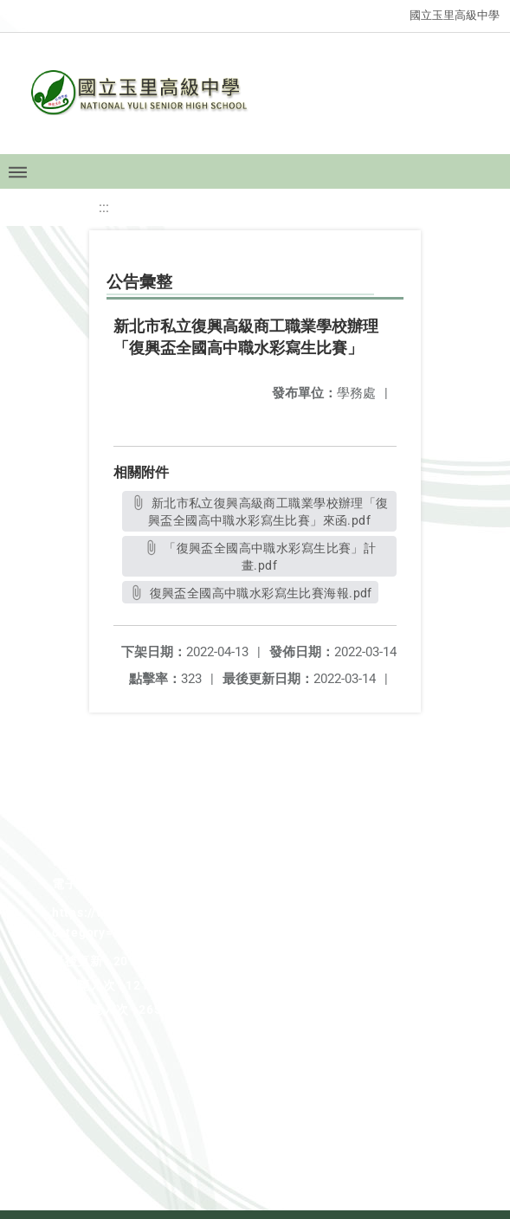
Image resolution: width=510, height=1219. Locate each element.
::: (104, 207)
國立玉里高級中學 (455, 15)
